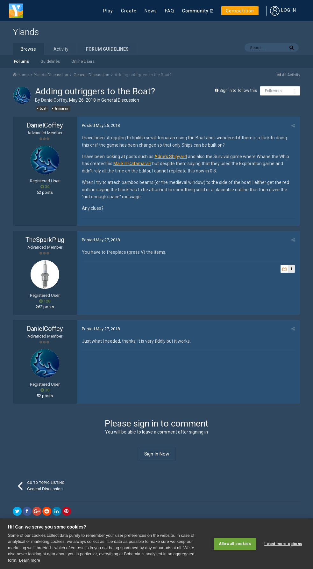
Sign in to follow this (238, 90)
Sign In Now (156, 454)
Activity (60, 49)
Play (108, 10)
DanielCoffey (54, 100)
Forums (21, 61)
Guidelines (50, 61)
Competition (240, 10)
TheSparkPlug (44, 240)
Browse (28, 49)
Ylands (26, 32)
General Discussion (120, 100)
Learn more (29, 560)
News (151, 10)
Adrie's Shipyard (170, 156)
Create (129, 10)
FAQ (169, 10)
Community (195, 10)
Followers (273, 91)
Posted (100, 125)
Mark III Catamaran (132, 163)
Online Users (83, 61)
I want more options (283, 544)
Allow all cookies (235, 544)
